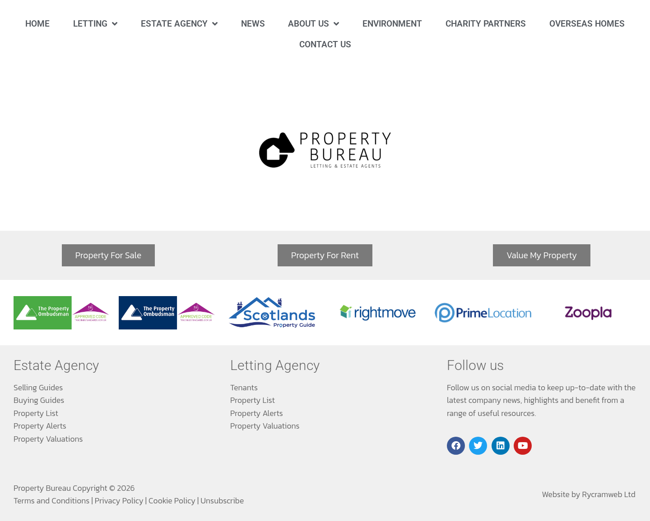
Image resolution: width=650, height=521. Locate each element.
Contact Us (325, 44)
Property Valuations (48, 439)
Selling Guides (38, 387)
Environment (392, 23)
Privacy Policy (119, 501)
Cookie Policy (172, 501)
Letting (95, 23)
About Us (313, 23)
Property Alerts (40, 426)
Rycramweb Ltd (609, 494)
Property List (36, 413)
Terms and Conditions (51, 501)
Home (37, 23)
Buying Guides (39, 400)
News (253, 23)
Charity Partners (486, 23)
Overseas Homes (587, 23)
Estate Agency (179, 23)
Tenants (244, 387)
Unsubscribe (222, 501)
